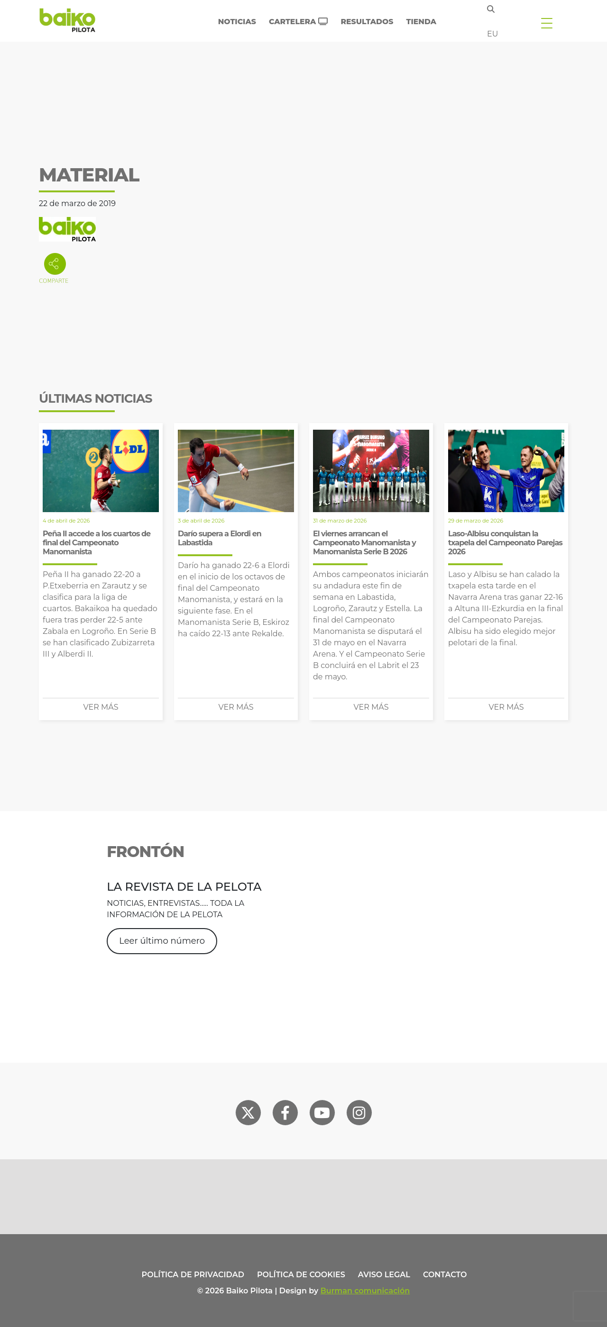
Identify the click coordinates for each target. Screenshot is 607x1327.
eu (492, 33)
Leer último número (162, 941)
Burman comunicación (365, 1290)
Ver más (101, 707)
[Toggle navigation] (546, 22)
